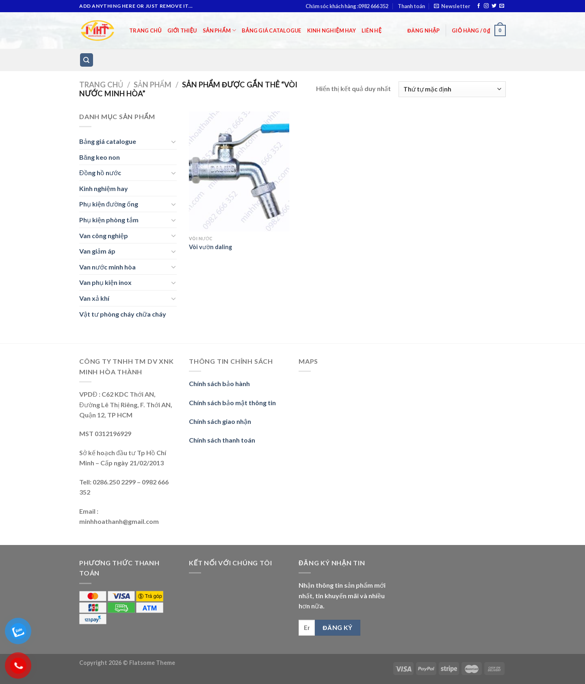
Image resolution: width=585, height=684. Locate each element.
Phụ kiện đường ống (108, 204)
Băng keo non (99, 157)
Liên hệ (371, 30)
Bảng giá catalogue (271, 30)
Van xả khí (94, 298)
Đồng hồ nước (100, 172)
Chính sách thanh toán (222, 440)
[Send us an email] (501, 6)
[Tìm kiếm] (86, 60)
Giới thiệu (182, 30)
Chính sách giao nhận (220, 421)
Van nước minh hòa (107, 267)
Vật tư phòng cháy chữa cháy (122, 314)
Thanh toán (411, 6)
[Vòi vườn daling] (239, 171)
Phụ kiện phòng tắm (109, 220)
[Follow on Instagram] (486, 6)
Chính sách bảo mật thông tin (232, 402)
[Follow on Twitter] (494, 6)
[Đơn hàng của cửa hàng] (452, 89)
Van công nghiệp (103, 235)
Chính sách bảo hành (219, 383)
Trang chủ (145, 30)
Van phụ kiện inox (105, 282)
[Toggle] (173, 141)
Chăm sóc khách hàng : (347, 6)
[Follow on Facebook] (478, 6)
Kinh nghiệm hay (331, 30)
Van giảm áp (97, 251)
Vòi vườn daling (210, 246)
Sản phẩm (219, 30)
